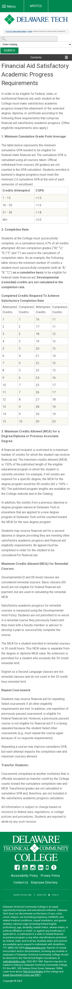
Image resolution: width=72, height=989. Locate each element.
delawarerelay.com (35, 947)
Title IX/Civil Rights (33, 971)
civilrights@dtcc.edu (14, 961)
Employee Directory (44, 882)
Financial (30, 31)
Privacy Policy (50, 875)
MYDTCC (36, 6)
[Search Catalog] (28, 38)
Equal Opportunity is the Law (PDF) (22, 975)
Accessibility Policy (24, 875)
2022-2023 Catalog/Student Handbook (16, 31)
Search (9, 50)
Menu (10, 7)
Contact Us (21, 882)
